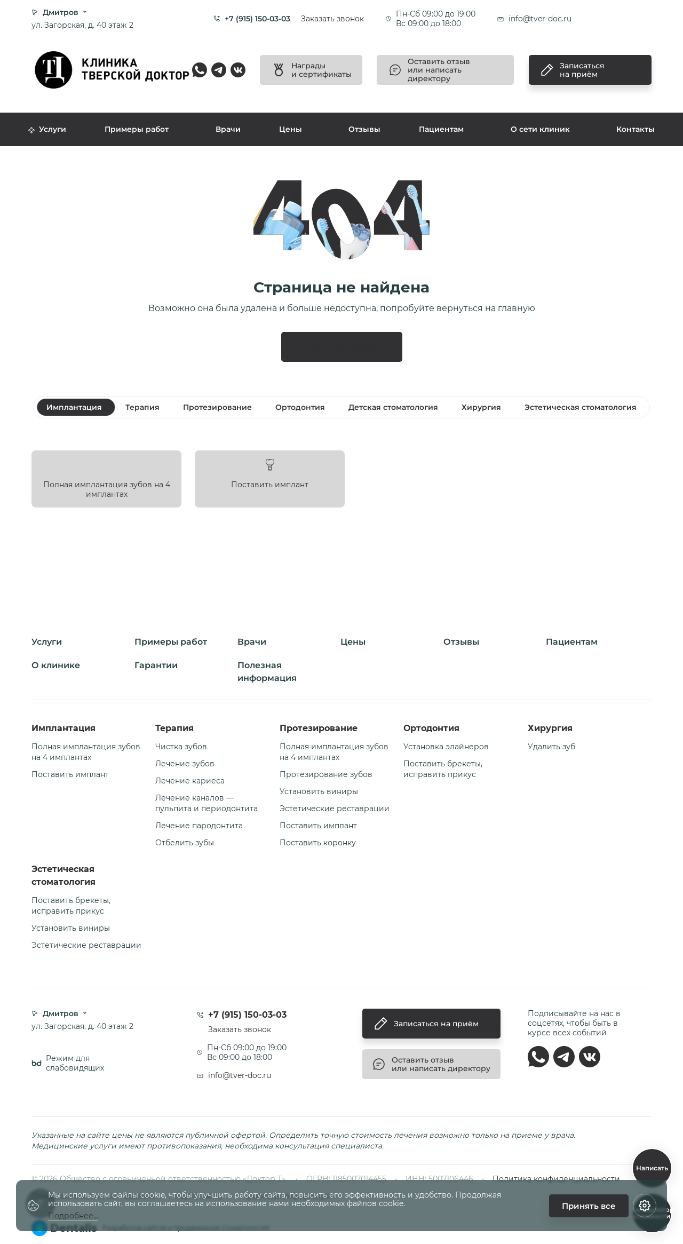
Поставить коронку (318, 842)
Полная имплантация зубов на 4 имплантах (85, 752)
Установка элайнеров (446, 746)
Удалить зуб (551, 746)
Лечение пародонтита (199, 825)
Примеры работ (137, 129)
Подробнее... (73, 1216)
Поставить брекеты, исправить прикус (442, 769)
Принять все (589, 1206)
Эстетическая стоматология (63, 875)
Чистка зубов (181, 746)
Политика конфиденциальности (556, 1179)
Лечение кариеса (190, 781)
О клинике (55, 665)
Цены (290, 129)
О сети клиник (540, 129)
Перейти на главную (342, 347)
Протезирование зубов (326, 774)
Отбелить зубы (184, 842)
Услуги (47, 129)
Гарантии (156, 665)
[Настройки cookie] (644, 1205)
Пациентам (441, 129)
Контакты (635, 129)
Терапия (174, 728)
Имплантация (63, 728)
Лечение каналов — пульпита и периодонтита (206, 803)
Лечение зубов (185, 763)
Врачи (228, 129)
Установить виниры (319, 791)
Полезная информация (267, 671)
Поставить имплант (70, 774)
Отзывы (364, 129)
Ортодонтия (431, 728)
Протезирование (319, 728)
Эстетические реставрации (335, 808)
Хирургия (550, 728)
